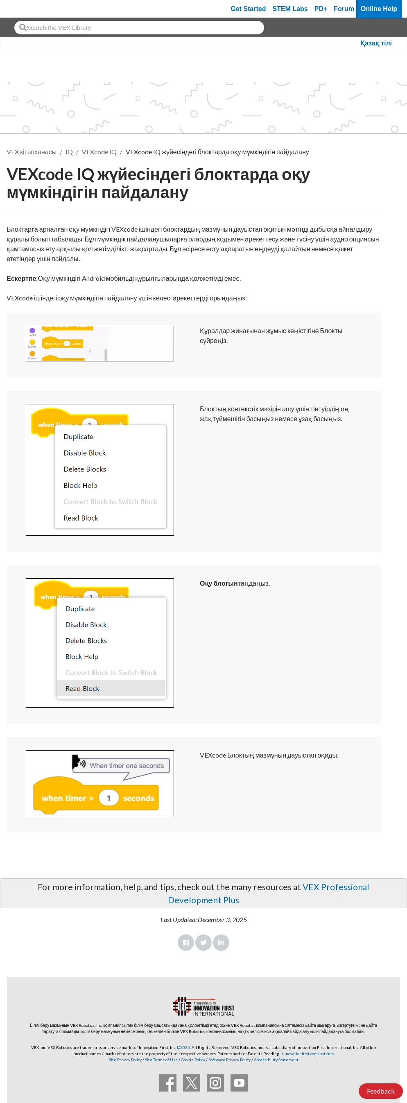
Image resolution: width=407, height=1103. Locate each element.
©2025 (183, 1047)
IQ (69, 152)
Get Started (248, 8)
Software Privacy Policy (229, 1059)
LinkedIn (221, 942)
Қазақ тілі (376, 43)
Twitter (203, 942)
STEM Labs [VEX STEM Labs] (290, 8)
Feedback (381, 1091)
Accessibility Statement (276, 1059)
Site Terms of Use (161, 1059)
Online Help (379, 8)
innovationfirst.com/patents (308, 1053)
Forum (344, 8)
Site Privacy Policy (125, 1059)
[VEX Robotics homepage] (22, 9)
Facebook (186, 942)
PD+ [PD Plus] (321, 8)
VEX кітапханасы (32, 152)
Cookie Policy (193, 1059)
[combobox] (139, 27)
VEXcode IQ (99, 152)
